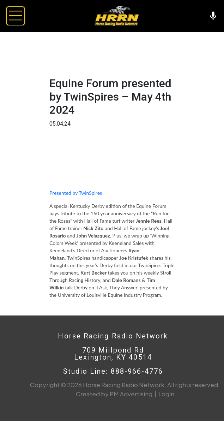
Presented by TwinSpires (75, 193)
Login (166, 394)
